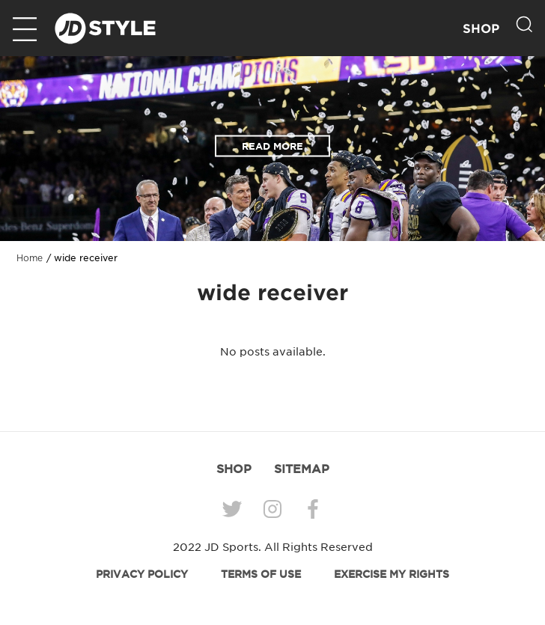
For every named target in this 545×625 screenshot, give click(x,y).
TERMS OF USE (261, 574)
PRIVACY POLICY (142, 574)
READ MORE (272, 146)
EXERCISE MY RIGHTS (391, 574)
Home (29, 258)
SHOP (481, 29)
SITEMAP (301, 468)
